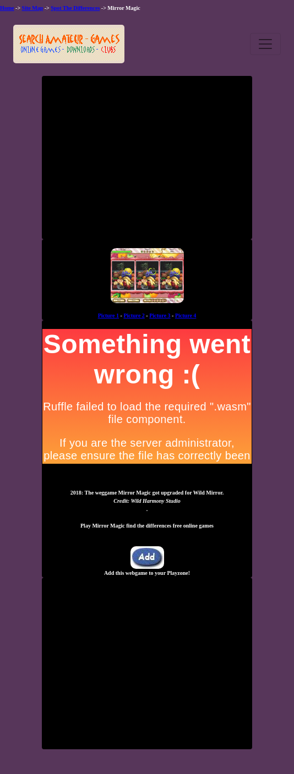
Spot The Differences (75, 8)
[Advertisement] (147, 162)
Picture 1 (108, 315)
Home (7, 8)
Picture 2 (133, 315)
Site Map (32, 8)
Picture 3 (159, 315)
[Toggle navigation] (265, 44)
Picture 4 (185, 315)
